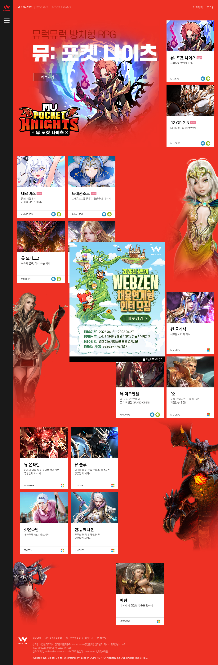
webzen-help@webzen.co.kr (58, 651)
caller (7, 21)
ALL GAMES (24, 7)
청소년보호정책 (73, 638)
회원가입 (198, 7)
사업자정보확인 (101, 651)
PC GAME (42, 7)
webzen (6, 8)
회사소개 (89, 638)
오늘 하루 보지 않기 (152, 359)
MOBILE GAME (61, 7)
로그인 (210, 7)
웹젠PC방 (101, 638)
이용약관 (37, 638)
